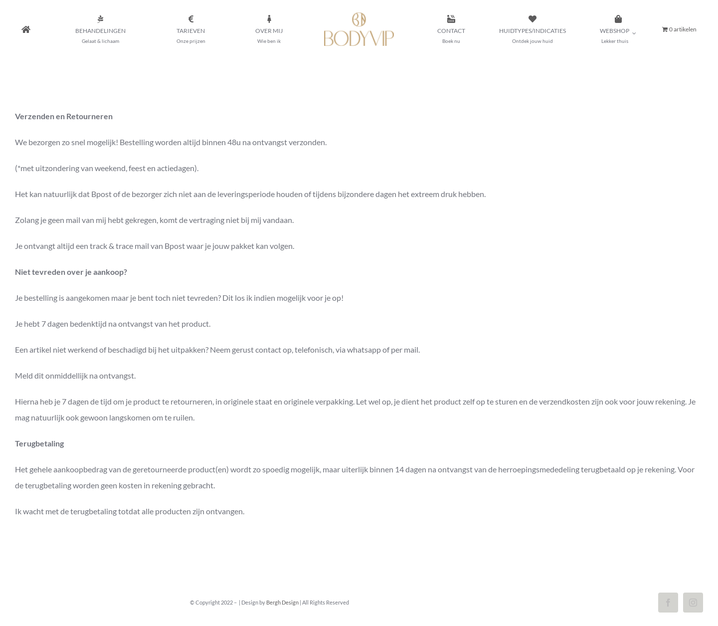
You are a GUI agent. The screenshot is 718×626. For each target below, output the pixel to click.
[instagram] (693, 603)
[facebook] (668, 603)
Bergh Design (282, 602)
